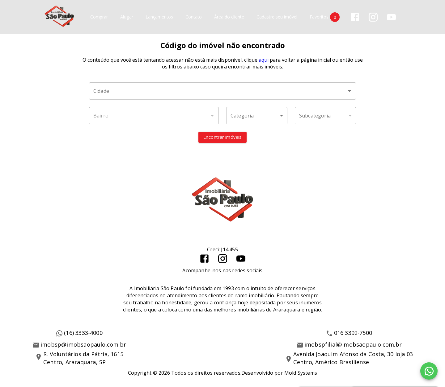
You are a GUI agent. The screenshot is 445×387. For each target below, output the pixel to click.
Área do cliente (229, 17)
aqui (264, 59)
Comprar (99, 17)
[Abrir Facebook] (355, 17)
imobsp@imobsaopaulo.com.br (83, 344)
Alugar (126, 17)
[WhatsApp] (429, 371)
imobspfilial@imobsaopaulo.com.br (353, 344)
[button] (256, 115)
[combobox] (222, 91)
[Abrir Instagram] (373, 17)
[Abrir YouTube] (391, 17)
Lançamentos (159, 17)
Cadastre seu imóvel (276, 17)
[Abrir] (349, 91)
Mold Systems (300, 372)
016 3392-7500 (353, 332)
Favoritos (325, 17)
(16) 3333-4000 (83, 332)
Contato (193, 17)
